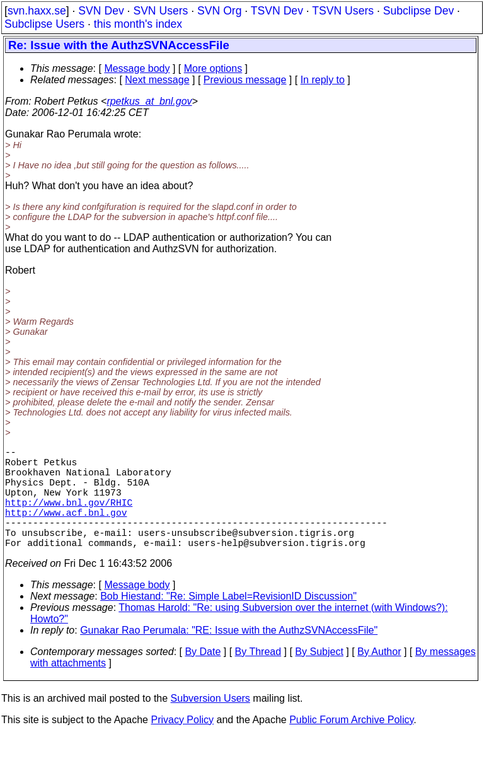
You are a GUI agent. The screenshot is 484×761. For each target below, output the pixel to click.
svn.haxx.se (37, 10)
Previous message (245, 79)
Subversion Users (210, 723)
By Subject (319, 676)
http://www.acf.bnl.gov (66, 529)
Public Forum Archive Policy (351, 745)
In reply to (323, 79)
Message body (137, 68)
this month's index (138, 24)
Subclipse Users (44, 24)
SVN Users (160, 10)
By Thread (258, 676)
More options (213, 68)
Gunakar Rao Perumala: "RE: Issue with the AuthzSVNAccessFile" (228, 655)
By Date (203, 676)
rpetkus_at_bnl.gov (149, 101)
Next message (157, 79)
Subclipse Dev (418, 10)
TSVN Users (343, 10)
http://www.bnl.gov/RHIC (68, 517)
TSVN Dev (277, 10)
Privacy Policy (182, 745)
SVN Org (219, 10)
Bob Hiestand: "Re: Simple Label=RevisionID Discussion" (228, 621)
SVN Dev (101, 10)
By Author (379, 676)
